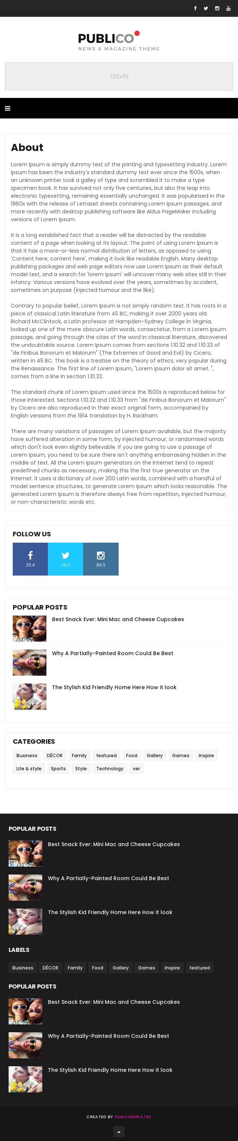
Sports (58, 768)
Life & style (29, 768)
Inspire (206, 755)
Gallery (155, 755)
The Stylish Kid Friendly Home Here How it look (114, 687)
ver (136, 768)
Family (79, 755)
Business (26, 755)
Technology (109, 768)
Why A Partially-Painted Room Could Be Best (112, 653)
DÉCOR (54, 755)
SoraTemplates (133, 1117)
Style (81, 768)
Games (180, 755)
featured (106, 755)
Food (131, 755)
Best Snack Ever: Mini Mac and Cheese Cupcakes (118, 619)
